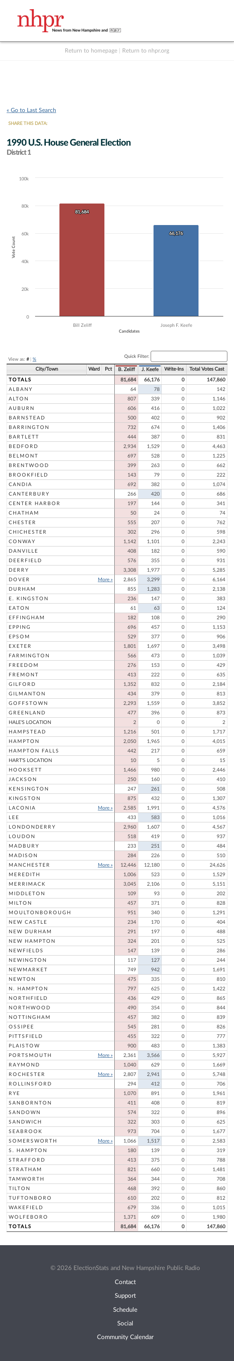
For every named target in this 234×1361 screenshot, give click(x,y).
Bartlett (24, 436)
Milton (20, 903)
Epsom (19, 636)
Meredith (24, 874)
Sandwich (25, 1121)
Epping (20, 627)
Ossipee (21, 1026)
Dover (19, 579)
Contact (125, 1282)
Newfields (26, 950)
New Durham (30, 931)
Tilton (20, 1188)
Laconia (22, 807)
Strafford (27, 1159)
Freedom (24, 665)
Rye (14, 1093)
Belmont (23, 455)
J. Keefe (150, 369)
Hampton (24, 741)
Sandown (25, 1112)
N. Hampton (28, 988)
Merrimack (27, 884)
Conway (22, 541)
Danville (23, 551)
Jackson (23, 779)
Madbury (24, 845)
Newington (28, 960)
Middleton (27, 893)
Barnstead (27, 417)
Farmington (29, 655)
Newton (22, 979)
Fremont (24, 674)
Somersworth (33, 1140)
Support (125, 1296)
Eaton (19, 608)
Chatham (24, 512)
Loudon (22, 836)
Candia (20, 484)
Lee (14, 817)
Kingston (25, 798)
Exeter (20, 646)
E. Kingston (29, 598)
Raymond (24, 1064)
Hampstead (27, 731)
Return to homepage (91, 51)
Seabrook (26, 1131)
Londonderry (32, 826)
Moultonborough (40, 912)
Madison (23, 855)
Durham (22, 589)
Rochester (27, 1074)
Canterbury (29, 493)
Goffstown (28, 703)
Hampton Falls (34, 750)
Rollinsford (30, 1083)
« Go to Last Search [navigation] (31, 110)
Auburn (22, 408)
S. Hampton (28, 1150)
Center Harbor (35, 503)
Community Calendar (125, 1337)
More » (105, 579)
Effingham (27, 617)
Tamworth (27, 1178)
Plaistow (24, 1045)
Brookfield (28, 474)
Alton (19, 398)
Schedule (125, 1310)
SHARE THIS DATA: (27, 123)
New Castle (28, 922)
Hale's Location (30, 722)
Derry (19, 570)
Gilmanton (27, 693)
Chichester (28, 532)
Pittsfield (26, 1036)
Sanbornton (30, 1102)
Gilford (22, 684)
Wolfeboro (28, 1217)
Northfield (28, 998)
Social (125, 1323)
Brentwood (29, 465)
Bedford (23, 446)
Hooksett (25, 769)
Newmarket (28, 969)
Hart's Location (30, 760)
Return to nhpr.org (145, 51)
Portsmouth (30, 1055)
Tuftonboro (30, 1198)
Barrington (29, 427)
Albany (21, 389)
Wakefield (26, 1207)
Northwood (30, 1007)
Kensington (29, 788)
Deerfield (25, 560)
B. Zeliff (126, 369)
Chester (22, 522)
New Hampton (32, 941)
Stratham (25, 1169)
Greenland (27, 712)
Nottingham (30, 1017)
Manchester (29, 865)
